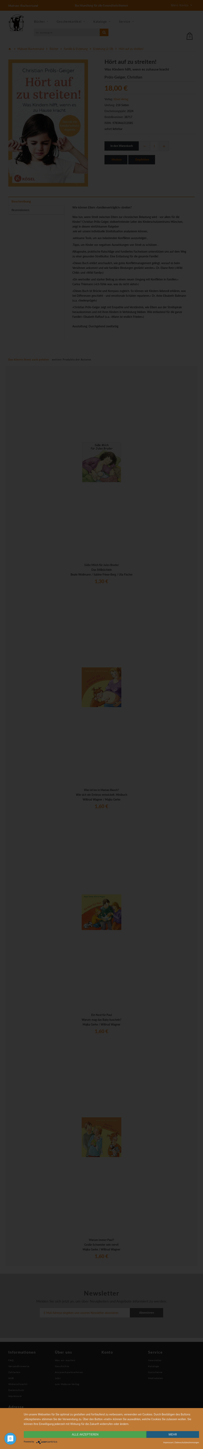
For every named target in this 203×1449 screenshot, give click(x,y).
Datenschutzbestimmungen (187, 1442)
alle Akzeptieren (85, 1434)
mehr (173, 1434)
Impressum (168, 1442)
